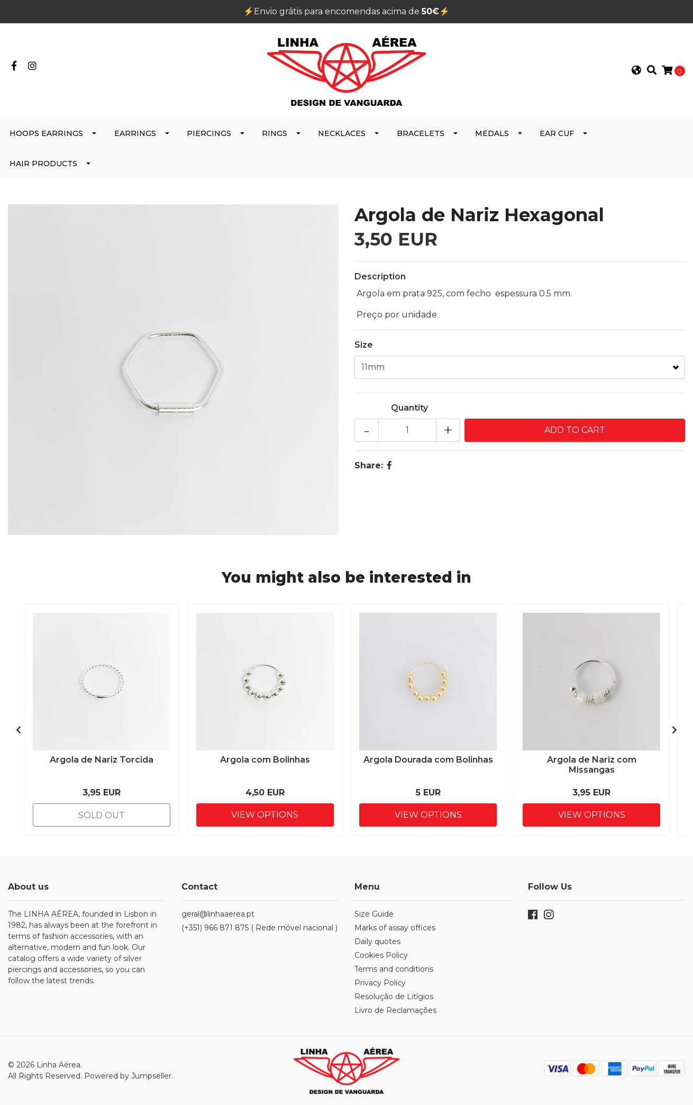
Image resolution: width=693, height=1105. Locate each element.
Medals (492, 133)
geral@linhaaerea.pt (217, 914)
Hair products (43, 163)
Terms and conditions (393, 969)
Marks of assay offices (394, 927)
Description (380, 276)
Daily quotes (377, 941)
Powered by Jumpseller (127, 1076)
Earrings (135, 133)
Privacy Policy (380, 983)
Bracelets (420, 133)
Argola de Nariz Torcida (101, 760)
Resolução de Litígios (393, 996)
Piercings (209, 133)
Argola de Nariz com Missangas (591, 765)
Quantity (409, 408)
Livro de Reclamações (395, 1010)
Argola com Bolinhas (265, 760)
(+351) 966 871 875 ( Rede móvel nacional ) (259, 927)
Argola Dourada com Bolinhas (428, 760)
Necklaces (342, 133)
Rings (274, 133)
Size (363, 345)
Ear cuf (557, 133)
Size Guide (374, 914)
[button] (636, 71)
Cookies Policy (381, 955)
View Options (264, 815)
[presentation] (18, 730)
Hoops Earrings (46, 133)
